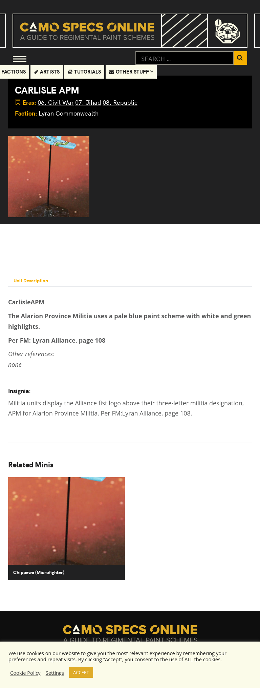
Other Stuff (129, 71)
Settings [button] (55, 673)
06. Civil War (56, 102)
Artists (47, 71)
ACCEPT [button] (81, 672)
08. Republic (120, 102)
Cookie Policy (25, 673)
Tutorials (84, 71)
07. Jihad (88, 102)
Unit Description (31, 280)
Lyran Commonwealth (69, 113)
